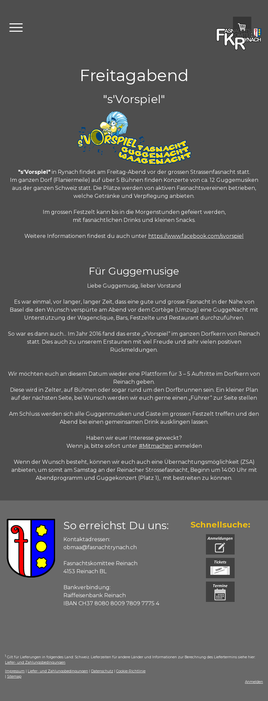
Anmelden (254, 682)
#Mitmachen (156, 446)
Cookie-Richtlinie (131, 671)
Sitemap (14, 676)
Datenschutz (102, 671)
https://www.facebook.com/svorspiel (196, 236)
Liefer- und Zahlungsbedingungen (35, 662)
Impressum (15, 671)
